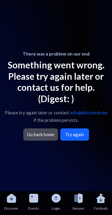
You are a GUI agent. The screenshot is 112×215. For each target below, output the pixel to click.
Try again (74, 134)
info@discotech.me (89, 112)
